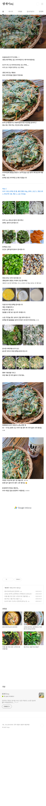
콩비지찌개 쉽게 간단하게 (11, 591)
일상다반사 (30, 11)
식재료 (20, 11)
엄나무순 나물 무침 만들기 (12, 599)
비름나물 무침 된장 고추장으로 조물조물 (16, 596)
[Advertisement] (23, 508)
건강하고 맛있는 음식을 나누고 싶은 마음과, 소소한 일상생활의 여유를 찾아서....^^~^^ (18, 701)
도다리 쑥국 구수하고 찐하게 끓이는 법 (15, 601)
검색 (37, 3)
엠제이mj (7, 4)
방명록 (41, 11)
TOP (42, 725)
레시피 (11, 11)
